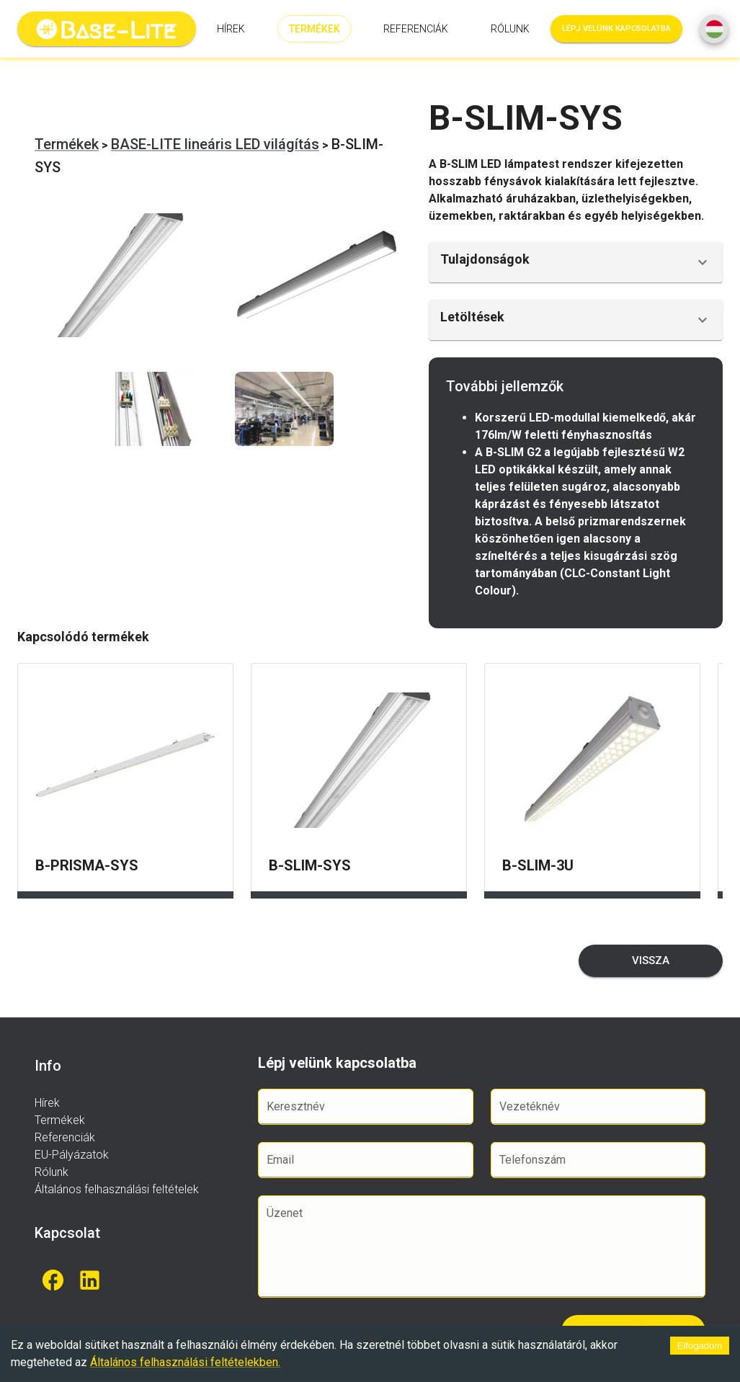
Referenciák (415, 29)
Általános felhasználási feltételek (117, 1189)
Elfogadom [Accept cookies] (699, 1345)
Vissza (651, 961)
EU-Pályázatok (72, 1155)
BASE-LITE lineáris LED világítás (215, 144)
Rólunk (510, 29)
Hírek (231, 29)
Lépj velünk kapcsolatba (616, 29)
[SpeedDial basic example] (714, 28)
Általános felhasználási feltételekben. (185, 1362)
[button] (576, 262)
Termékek (314, 29)
